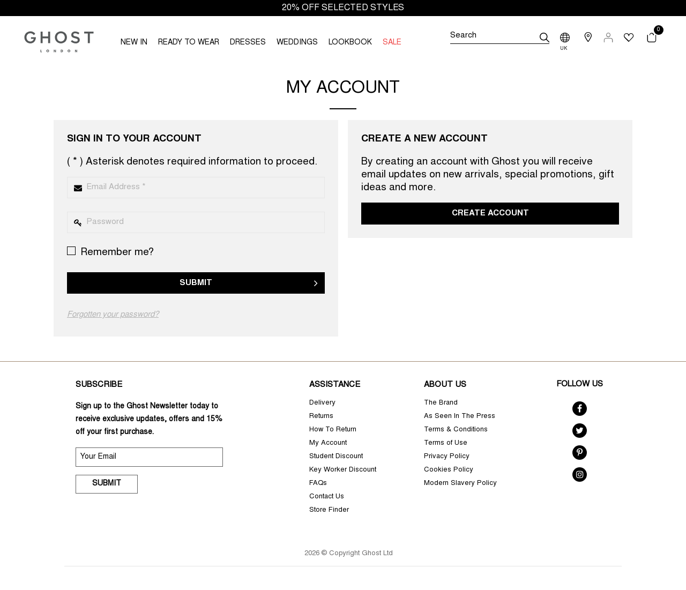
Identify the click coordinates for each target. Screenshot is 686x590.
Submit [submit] (106, 484)
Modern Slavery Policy (460, 483)
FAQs (318, 483)
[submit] (544, 37)
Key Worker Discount (342, 470)
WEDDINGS (297, 43)
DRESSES (248, 43)
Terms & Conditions (456, 430)
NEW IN (134, 43)
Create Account (490, 214)
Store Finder (329, 510)
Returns (321, 416)
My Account (328, 443)
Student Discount (336, 456)
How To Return (332, 430)
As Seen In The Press (459, 416)
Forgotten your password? (113, 315)
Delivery (322, 403)
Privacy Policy (446, 456)
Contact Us (326, 497)
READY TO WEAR (188, 43)
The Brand (441, 403)
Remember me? (110, 252)
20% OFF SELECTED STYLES (343, 8)
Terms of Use (445, 443)
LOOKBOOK (350, 43)
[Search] (499, 37)
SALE (392, 43)
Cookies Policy (448, 470)
